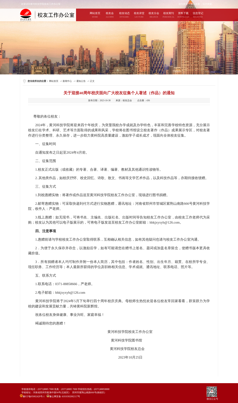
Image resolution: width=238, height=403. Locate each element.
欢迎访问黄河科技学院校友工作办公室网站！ (44, 4)
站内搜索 (207, 4)
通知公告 (81, 81)
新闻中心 (67, 81)
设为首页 (183, 4)
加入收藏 (195, 4)
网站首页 (53, 81)
